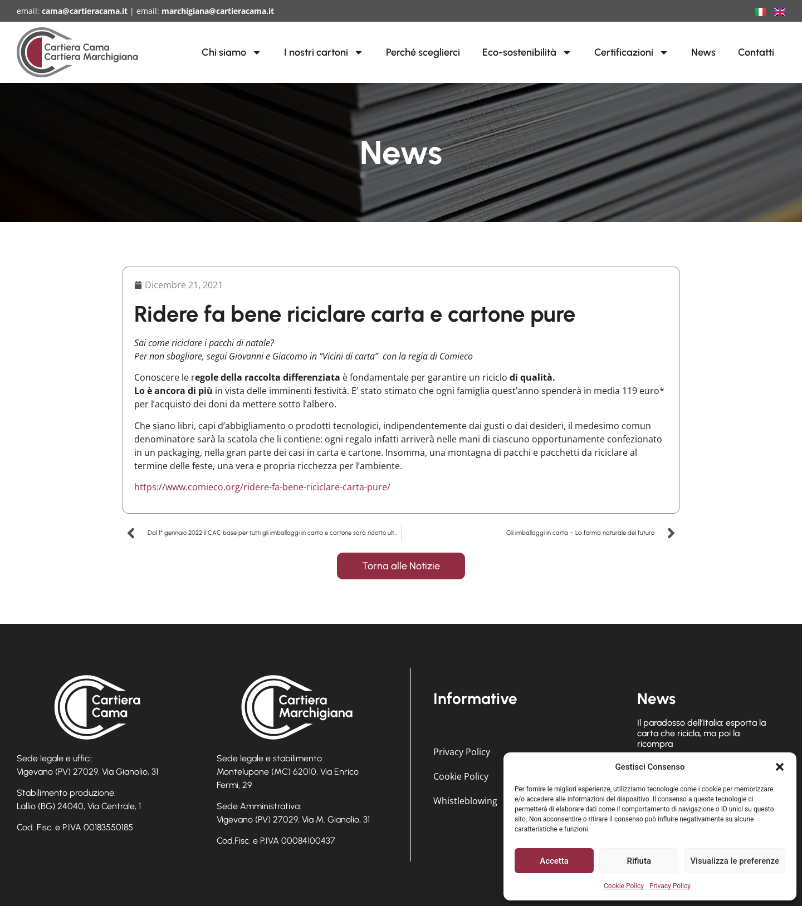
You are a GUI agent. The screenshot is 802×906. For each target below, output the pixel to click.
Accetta (554, 861)
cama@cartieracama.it (85, 11)
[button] (779, 766)
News (703, 52)
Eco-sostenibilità (527, 52)
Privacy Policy (670, 886)
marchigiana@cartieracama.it (218, 11)
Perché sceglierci (423, 52)
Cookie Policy (624, 886)
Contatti (756, 52)
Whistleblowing (465, 801)
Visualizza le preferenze (734, 861)
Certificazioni (631, 52)
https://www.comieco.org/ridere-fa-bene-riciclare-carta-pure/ (262, 487)
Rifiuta (639, 861)
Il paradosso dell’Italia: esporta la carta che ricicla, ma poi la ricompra (701, 733)
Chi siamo (232, 52)
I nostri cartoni (324, 52)
